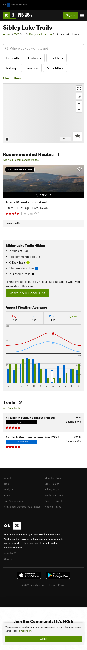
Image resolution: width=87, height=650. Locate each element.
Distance (34, 58)
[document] (43, 633)
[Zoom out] (79, 109)
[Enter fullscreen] (79, 88)
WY (16, 34)
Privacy (62, 585)
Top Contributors (13, 501)
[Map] (43, 113)
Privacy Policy (24, 631)
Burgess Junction (40, 34)
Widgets (8, 489)
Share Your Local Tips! (27, 293)
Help (6, 483)
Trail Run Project (54, 495)
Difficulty (13, 58)
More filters (55, 68)
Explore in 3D (13, 222)
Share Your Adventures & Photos (22, 506)
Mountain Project (54, 478)
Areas (6, 34)
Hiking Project (52, 489)
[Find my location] (79, 96)
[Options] (77, 136)
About (7, 478)
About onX (10, 553)
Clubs (7, 495)
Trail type (56, 58)
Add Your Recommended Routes (21, 159)
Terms (52, 585)
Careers (8, 559)
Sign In (70, 15)
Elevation (31, 68)
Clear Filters (12, 78)
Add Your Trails (11, 408)
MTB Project (52, 483)
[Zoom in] (79, 104)
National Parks (53, 506)
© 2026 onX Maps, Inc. (33, 585)
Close (43, 638)
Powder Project (53, 501)
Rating (11, 68)
